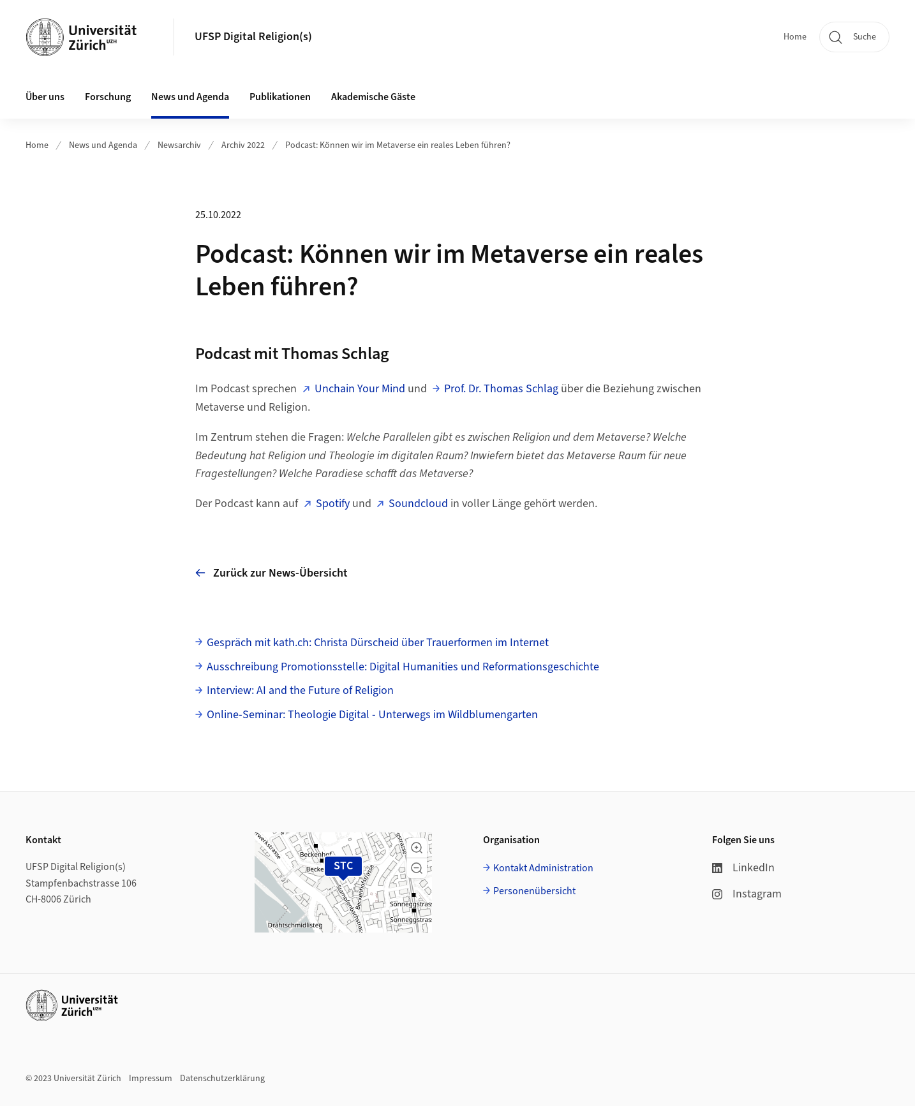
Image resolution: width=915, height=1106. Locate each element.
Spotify (333, 504)
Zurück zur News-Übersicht (271, 573)
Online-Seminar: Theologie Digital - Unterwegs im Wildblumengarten (372, 715)
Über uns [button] (45, 97)
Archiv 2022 (243, 145)
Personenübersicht (534, 891)
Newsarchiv (179, 145)
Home (795, 37)
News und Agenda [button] (190, 97)
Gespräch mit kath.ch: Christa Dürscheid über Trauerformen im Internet (378, 643)
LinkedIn (743, 868)
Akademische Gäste (373, 97)
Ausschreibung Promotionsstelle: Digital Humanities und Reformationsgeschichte (403, 667)
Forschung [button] (108, 97)
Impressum (150, 1078)
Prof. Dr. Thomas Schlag (501, 389)
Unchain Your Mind (360, 389)
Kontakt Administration (543, 868)
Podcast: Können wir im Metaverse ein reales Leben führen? (397, 145)
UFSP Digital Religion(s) (253, 37)
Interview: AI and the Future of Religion (300, 690)
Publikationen (280, 97)
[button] (416, 847)
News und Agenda (103, 145)
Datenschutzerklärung (222, 1078)
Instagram (747, 894)
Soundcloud (418, 504)
